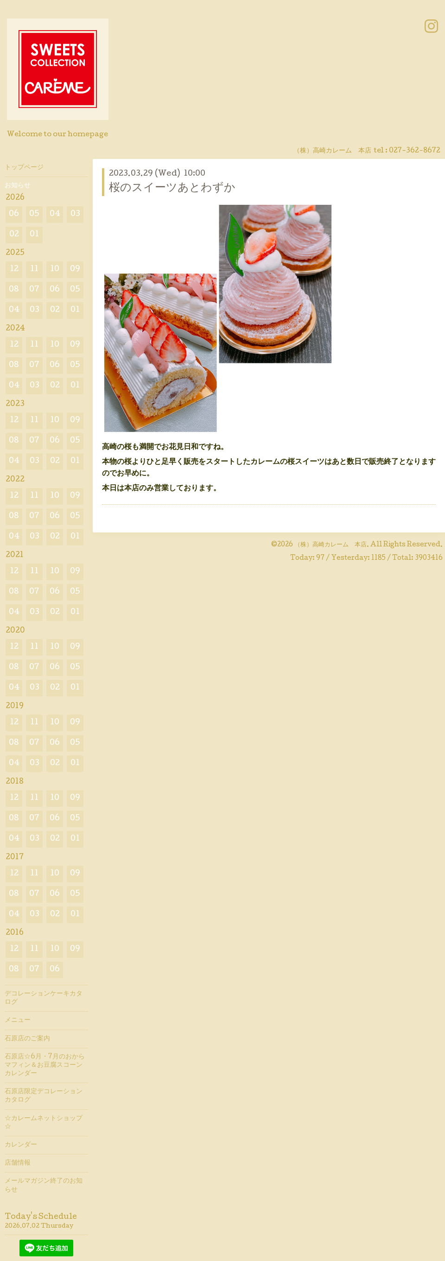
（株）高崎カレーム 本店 (330, 545)
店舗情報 (18, 1163)
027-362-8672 (414, 151)
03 (75, 214)
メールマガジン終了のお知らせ (44, 1185)
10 (54, 269)
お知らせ (18, 186)
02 (14, 235)
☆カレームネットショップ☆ (44, 1123)
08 (14, 290)
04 (55, 214)
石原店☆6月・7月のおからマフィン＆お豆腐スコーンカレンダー (45, 1065)
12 (14, 269)
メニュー (18, 1020)
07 (34, 290)
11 (34, 269)
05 (34, 214)
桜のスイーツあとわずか (172, 188)
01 (34, 235)
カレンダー (21, 1145)
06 (14, 214)
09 (75, 269)
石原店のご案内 (27, 1039)
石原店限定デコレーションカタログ (44, 1096)
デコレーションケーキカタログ (44, 998)
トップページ (24, 167)
